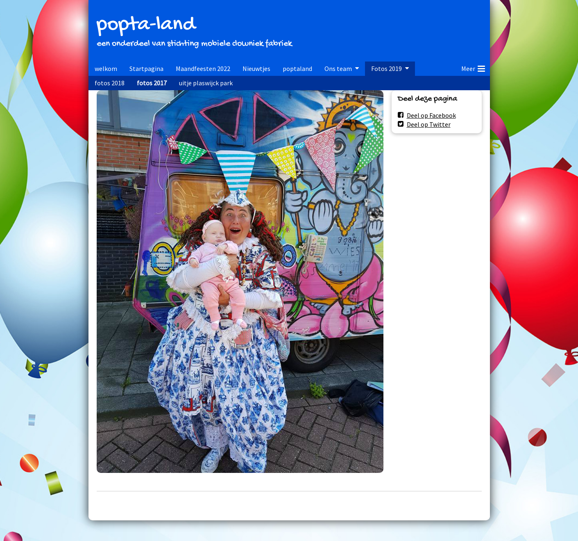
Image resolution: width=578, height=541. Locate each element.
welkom (106, 68)
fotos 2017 (152, 83)
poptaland (297, 68)
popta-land (146, 25)
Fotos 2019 (386, 68)
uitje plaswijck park (206, 83)
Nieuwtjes (256, 68)
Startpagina (146, 68)
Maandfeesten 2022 (203, 68)
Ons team (338, 68)
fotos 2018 (110, 83)
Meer (473, 67)
